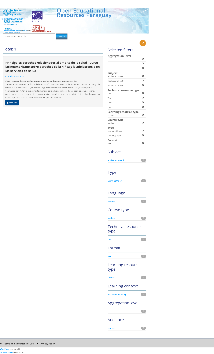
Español (4, 19)
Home (5, 30)
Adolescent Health (116, 160)
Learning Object (115, 180)
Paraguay (14, 30)
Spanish (111, 201)
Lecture (111, 277)
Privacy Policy (47, 343)
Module (111, 218)
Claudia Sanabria (14, 76)
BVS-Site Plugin (6, 352)
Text (109, 239)
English (11, 19)
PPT (109, 256)
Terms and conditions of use (19, 343)
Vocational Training (117, 294)
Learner (111, 328)
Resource (12, 102)
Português (19, 19)
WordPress (4, 349)
